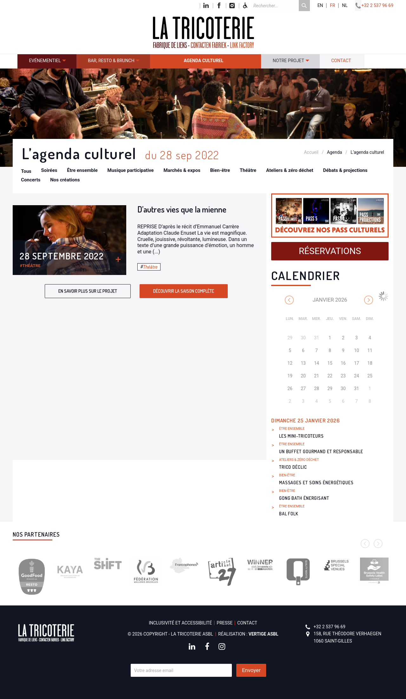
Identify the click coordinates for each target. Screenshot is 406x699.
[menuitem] (46, 61)
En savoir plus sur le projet (87, 291)
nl (345, 5)
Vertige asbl (263, 634)
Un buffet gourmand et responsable (321, 451)
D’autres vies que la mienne (181, 209)
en (320, 5)
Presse (224, 623)
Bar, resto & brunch (111, 60)
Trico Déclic (293, 467)
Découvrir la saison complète (183, 291)
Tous (26, 171)
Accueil (311, 152)
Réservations (330, 251)
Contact (341, 60)
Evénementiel (45, 60)
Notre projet (288, 60)
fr (332, 5)
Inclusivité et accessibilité (180, 623)
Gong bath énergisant (304, 498)
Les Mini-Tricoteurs (301, 436)
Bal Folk (288, 513)
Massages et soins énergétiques (316, 482)
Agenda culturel (203, 60)
